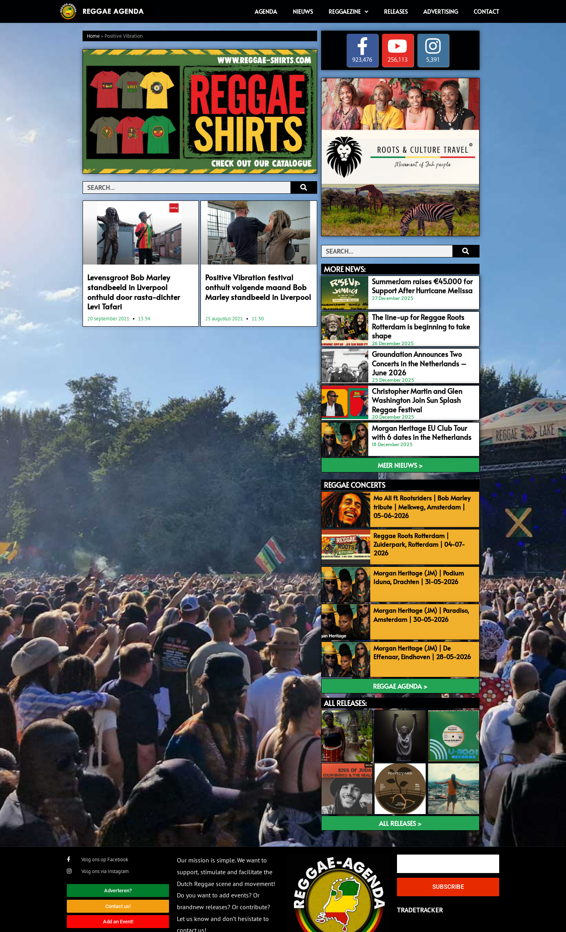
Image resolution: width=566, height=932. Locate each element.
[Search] (303, 187)
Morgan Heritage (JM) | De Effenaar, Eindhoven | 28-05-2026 (422, 626)
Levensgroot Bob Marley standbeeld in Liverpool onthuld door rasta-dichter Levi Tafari (135, 285)
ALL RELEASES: (345, 675)
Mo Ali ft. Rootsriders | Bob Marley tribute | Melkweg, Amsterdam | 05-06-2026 (422, 490)
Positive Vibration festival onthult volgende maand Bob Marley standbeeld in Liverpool (256, 285)
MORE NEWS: (345, 269)
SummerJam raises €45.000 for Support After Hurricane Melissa (412, 284)
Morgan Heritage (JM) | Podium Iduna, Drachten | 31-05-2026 (415, 555)
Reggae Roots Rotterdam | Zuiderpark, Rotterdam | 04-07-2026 (423, 520)
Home (93, 36)
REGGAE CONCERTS (354, 468)
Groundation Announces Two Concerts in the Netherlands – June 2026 (420, 350)
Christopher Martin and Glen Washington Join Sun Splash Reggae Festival (418, 388)
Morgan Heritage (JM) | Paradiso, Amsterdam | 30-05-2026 (418, 590)
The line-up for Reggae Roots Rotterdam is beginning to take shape (420, 317)
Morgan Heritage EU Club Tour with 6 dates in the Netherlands (419, 417)
